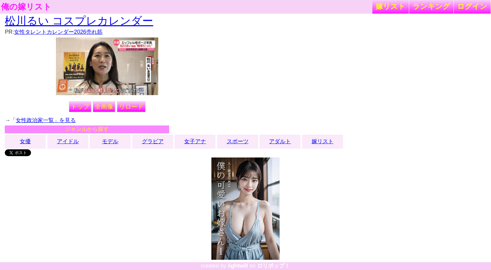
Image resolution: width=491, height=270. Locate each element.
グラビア (153, 141)
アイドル (68, 141)
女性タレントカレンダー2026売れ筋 (58, 32)
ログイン (472, 6)
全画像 (104, 106)
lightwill (238, 266)
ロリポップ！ (273, 266)
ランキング (431, 6)
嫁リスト (390, 6)
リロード (131, 106)
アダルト (280, 141)
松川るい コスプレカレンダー (79, 21)
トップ (80, 106)
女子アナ (195, 141)
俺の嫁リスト (26, 6)
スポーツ (238, 141)
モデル (110, 141)
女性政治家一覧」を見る (46, 120)
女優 (25, 141)
